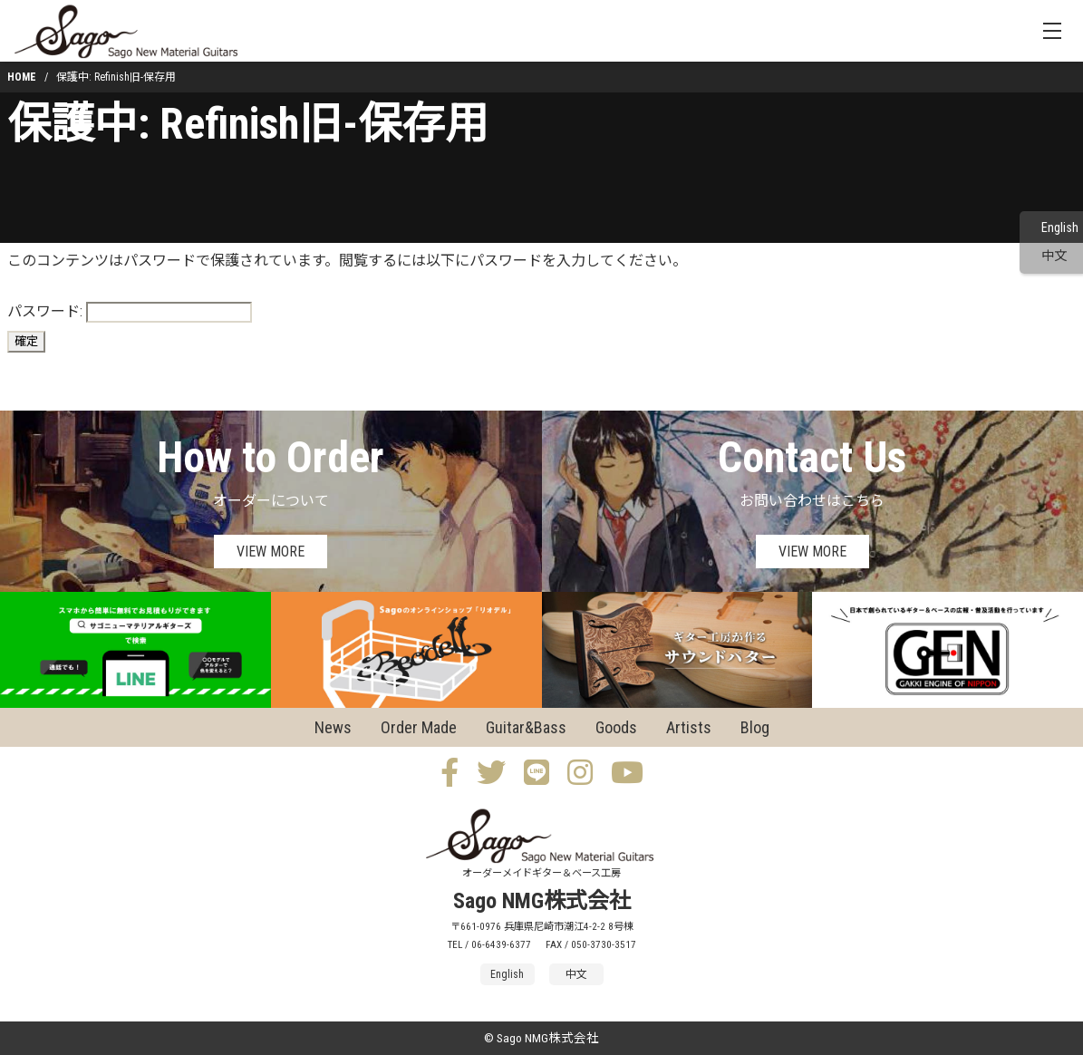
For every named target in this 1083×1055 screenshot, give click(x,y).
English (1059, 228)
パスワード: (129, 312)
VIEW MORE (271, 551)
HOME (21, 77)
